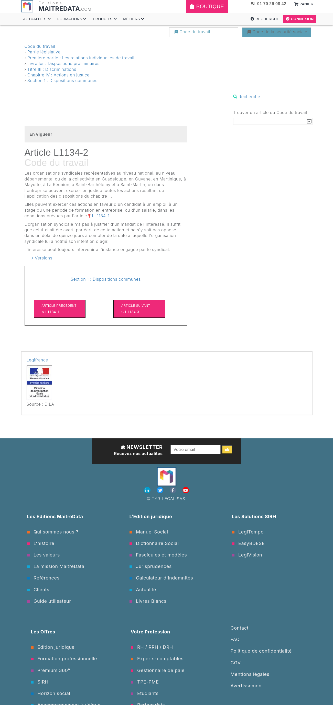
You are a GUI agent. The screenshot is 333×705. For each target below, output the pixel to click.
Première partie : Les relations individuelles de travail (80, 57)
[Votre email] (195, 449)
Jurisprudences (151, 566)
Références (43, 578)
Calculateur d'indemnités (161, 578)
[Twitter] (161, 490)
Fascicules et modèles (158, 555)
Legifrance (37, 359)
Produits (105, 19)
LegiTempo (248, 532)
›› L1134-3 (139, 308)
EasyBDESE (248, 543)
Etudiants (145, 693)
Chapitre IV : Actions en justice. (59, 74)
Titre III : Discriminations (51, 69)
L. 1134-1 (100, 215)
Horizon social (50, 693)
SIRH (40, 682)
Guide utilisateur (49, 601)
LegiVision (247, 555)
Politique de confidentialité (261, 651)
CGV (236, 662)
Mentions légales (250, 674)
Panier (304, 4)
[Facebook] (173, 490)
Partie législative (44, 51)
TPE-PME (145, 682)
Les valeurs (43, 555)
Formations (72, 19)
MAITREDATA (59, 8)
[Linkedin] (148, 490)
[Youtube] (185, 490)
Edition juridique (53, 647)
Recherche (265, 19)
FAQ (235, 639)
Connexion (300, 19)
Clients (38, 589)
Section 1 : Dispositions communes (62, 80)
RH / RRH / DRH (152, 647)
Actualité (143, 589)
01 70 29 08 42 (268, 4)
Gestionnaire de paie (158, 670)
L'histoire (41, 543)
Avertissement (247, 685)
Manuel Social (149, 532)
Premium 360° (50, 670)
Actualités (37, 19)
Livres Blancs (148, 601)
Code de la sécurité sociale (277, 31)
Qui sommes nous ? (53, 532)
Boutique (207, 6)
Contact (240, 628)
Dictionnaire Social (154, 543)
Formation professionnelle (64, 658)
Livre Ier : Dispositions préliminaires (63, 63)
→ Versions (41, 257)
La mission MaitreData (55, 566)
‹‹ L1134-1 (60, 308)
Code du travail (192, 31)
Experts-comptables (157, 658)
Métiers (133, 19)
